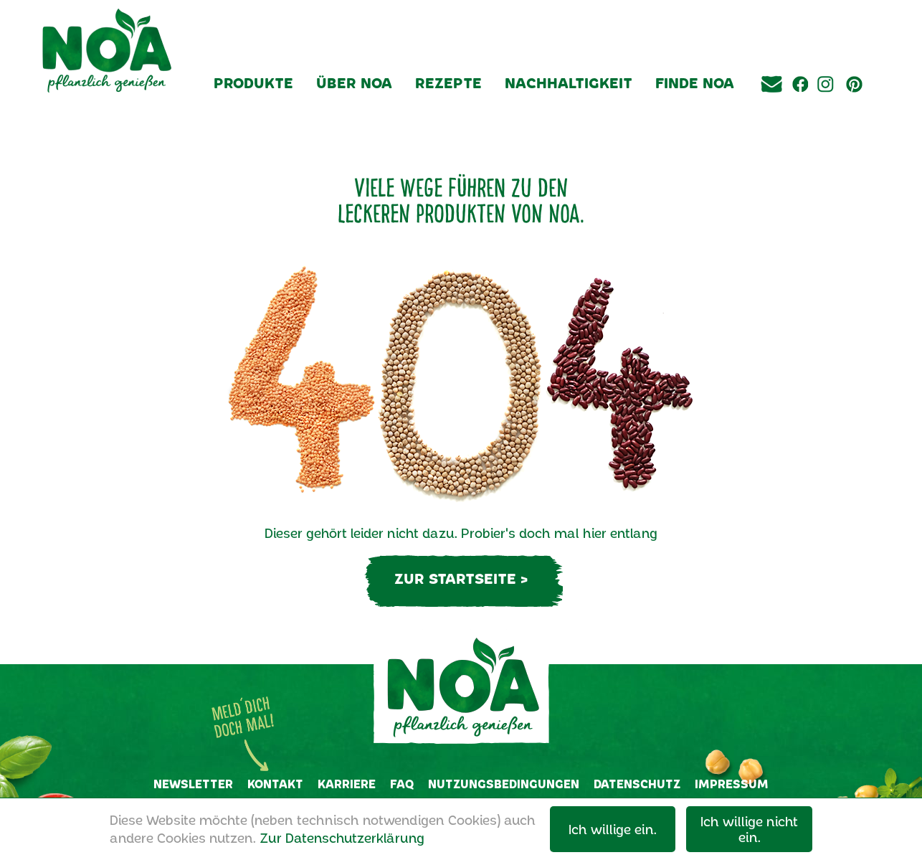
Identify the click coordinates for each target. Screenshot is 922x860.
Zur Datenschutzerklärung (342, 838)
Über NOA (354, 82)
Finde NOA (694, 82)
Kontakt (275, 783)
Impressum (732, 783)
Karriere (347, 783)
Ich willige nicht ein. (749, 829)
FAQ (402, 783)
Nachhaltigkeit (568, 82)
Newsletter (193, 783)
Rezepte (448, 82)
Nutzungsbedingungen (503, 783)
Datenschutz (637, 783)
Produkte (253, 82)
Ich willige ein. (613, 829)
